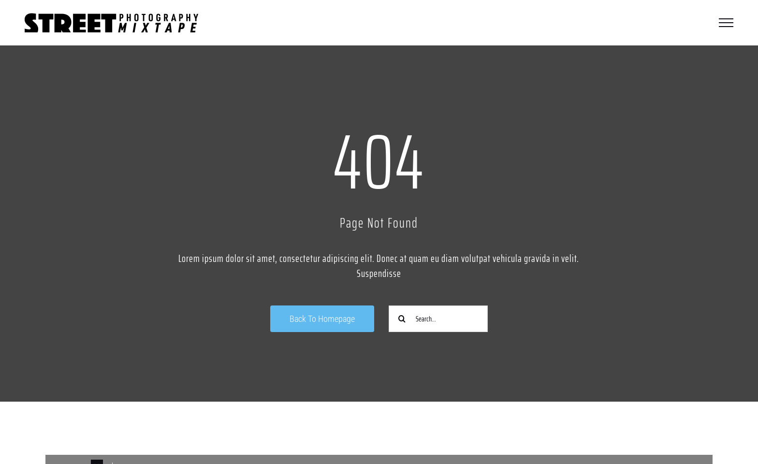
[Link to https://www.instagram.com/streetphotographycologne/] (206, 428)
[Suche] (402, 318)
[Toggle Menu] (726, 22)
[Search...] (438, 318)
